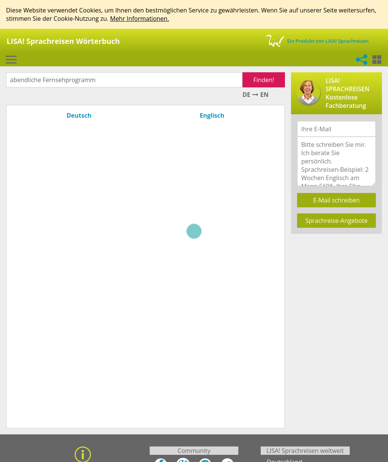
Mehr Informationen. (139, 18)
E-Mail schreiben (336, 200)
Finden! (263, 80)
